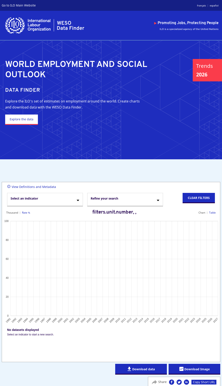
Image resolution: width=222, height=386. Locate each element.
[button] (171, 382)
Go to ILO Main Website (19, 5)
